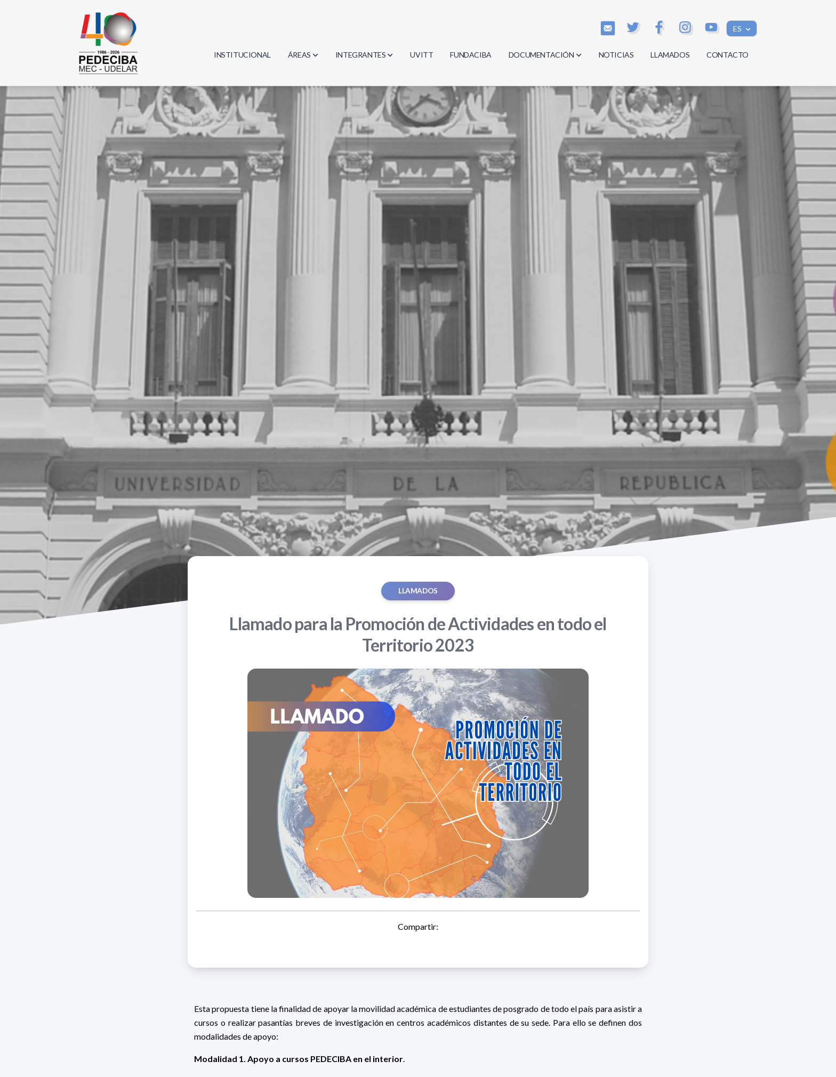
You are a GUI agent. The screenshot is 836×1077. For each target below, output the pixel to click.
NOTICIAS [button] (616, 54)
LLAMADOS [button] (669, 54)
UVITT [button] (421, 54)
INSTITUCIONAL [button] (242, 54)
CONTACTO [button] (727, 54)
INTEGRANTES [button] (364, 54)
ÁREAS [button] (303, 54)
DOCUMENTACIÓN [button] (545, 54)
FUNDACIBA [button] (470, 54)
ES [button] (738, 28)
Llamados (418, 590)
